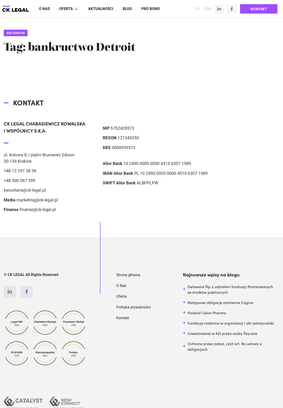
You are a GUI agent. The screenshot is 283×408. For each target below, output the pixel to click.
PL (198, 9)
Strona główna (128, 274)
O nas (44, 9)
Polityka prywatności (133, 307)
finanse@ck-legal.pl (38, 209)
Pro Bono (150, 9)
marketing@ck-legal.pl (37, 199)
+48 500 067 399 (19, 180)
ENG (208, 9)
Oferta (69, 9)
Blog (127, 9)
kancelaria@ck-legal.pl (25, 189)
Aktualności (100, 9)
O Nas (121, 285)
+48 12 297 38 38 (20, 170)
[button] (258, 9)
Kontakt (122, 317)
